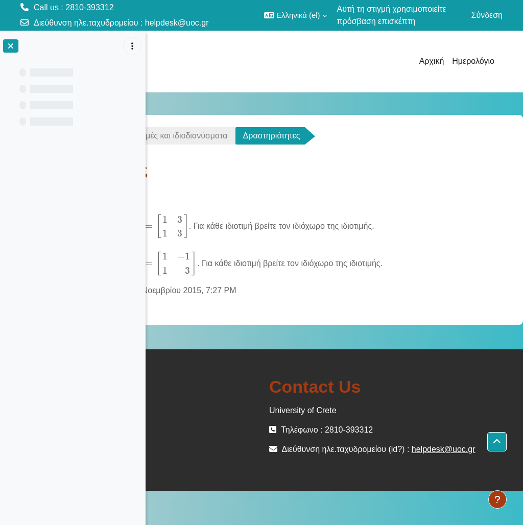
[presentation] (305, 226)
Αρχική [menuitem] (431, 61)
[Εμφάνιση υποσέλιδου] (497, 499)
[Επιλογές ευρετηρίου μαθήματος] (132, 46)
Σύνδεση (487, 15)
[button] (295, 15)
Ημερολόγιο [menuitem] (473, 61)
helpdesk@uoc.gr (177, 22)
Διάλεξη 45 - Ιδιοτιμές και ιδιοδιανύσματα (299, 135)
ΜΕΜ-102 (182, 135)
